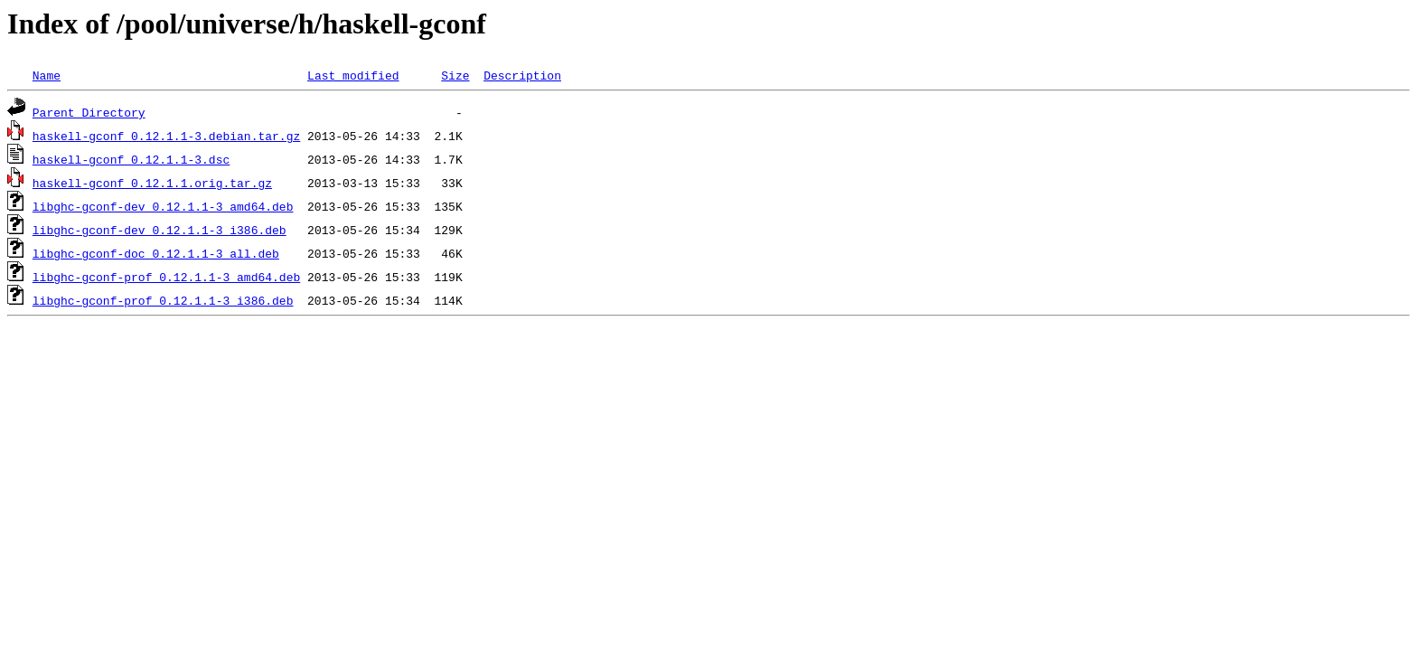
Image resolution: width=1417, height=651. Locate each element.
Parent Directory (89, 112)
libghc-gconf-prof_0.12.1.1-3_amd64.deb (166, 277)
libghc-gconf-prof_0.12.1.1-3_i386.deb (163, 300)
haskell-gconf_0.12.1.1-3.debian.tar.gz (166, 135)
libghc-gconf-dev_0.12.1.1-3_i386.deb (159, 230)
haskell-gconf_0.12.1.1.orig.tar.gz (152, 183)
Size (455, 75)
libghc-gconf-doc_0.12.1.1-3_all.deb (156, 253)
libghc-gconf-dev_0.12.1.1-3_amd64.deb (163, 206)
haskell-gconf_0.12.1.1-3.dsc (131, 159)
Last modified (353, 75)
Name (47, 75)
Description (522, 75)
